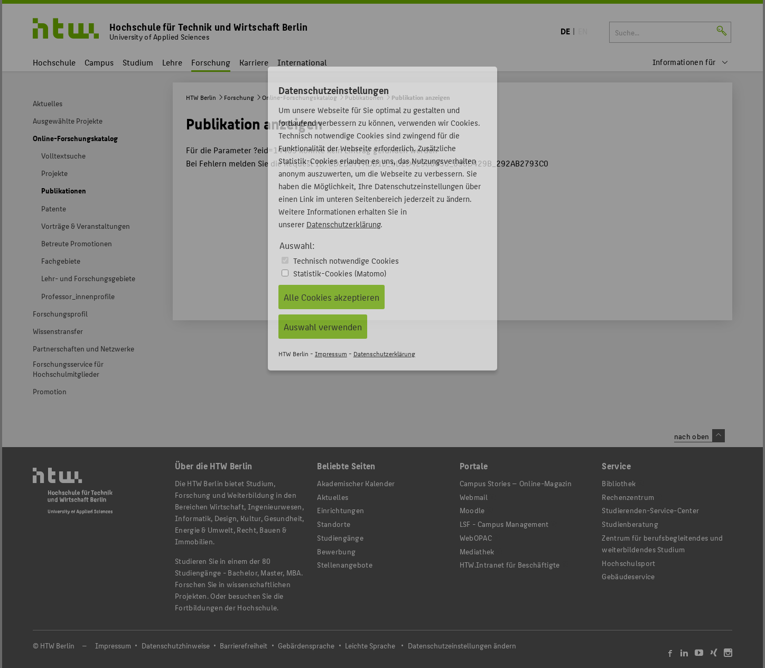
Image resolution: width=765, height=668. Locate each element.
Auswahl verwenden (323, 326)
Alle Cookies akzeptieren (331, 297)
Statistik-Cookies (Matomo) (339, 273)
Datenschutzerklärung (343, 224)
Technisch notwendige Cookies (346, 260)
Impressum (331, 353)
